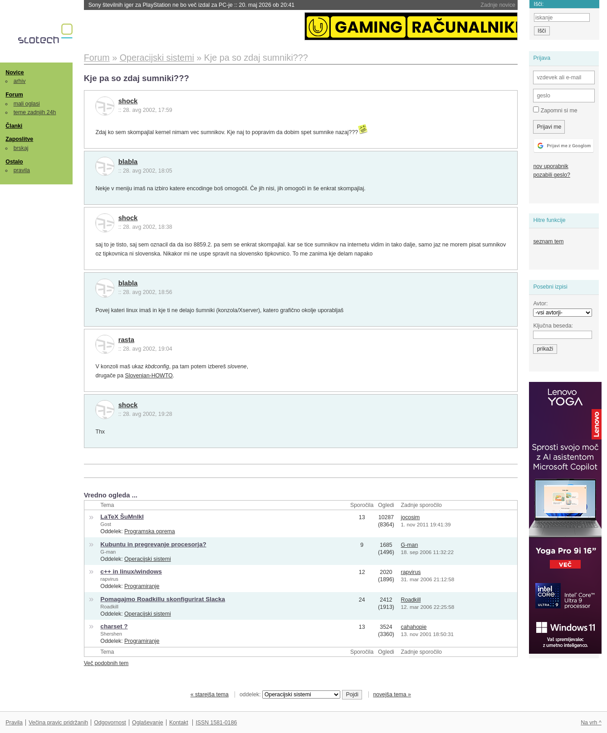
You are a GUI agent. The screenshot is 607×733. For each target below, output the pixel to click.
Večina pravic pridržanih (58, 722)
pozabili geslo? (551, 175)
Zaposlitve (19, 139)
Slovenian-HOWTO (148, 375)
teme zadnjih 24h (35, 112)
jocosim (410, 517)
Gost (105, 524)
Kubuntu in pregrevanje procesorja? (153, 544)
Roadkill (109, 606)
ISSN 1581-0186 (216, 722)
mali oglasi (27, 104)
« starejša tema (210, 694)
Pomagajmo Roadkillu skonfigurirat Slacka (162, 599)
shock (128, 101)
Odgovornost (110, 722)
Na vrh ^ (591, 722)
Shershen (111, 634)
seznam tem (548, 241)
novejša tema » (392, 694)
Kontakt (178, 722)
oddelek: (290, 694)
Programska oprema (149, 531)
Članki (13, 126)
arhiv (20, 81)
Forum (14, 95)
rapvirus (109, 579)
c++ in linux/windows (131, 571)
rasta (126, 339)
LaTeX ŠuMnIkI (121, 516)
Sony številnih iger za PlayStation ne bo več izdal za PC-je (191, 5)
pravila (22, 170)
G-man (108, 552)
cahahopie (414, 627)
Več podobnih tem (106, 663)
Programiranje (141, 586)
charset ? (113, 626)
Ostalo (14, 162)
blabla (128, 161)
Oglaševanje (147, 722)
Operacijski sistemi (147, 559)
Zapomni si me (555, 110)
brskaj (21, 148)
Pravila (14, 722)
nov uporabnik (550, 166)
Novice (14, 72)
